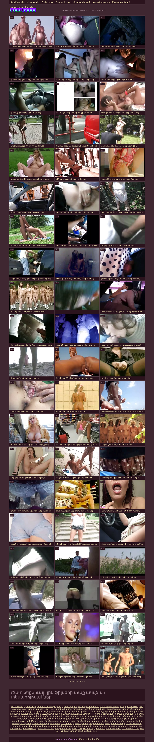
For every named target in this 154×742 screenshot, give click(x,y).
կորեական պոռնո (115, 711)
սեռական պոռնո (26, 719)
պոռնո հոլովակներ (95, 709)
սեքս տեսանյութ (97, 716)
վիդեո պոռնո (72, 711)
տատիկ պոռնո (100, 721)
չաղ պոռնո (94, 719)
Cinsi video (50, 709)
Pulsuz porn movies (130, 728)
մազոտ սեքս (118, 724)
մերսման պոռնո (90, 726)
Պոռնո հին (16, 728)
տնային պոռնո (20, 726)
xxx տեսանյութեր (110, 719)
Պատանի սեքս (63, 2)
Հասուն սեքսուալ (101, 2)
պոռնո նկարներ (117, 721)
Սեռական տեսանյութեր (113, 707)
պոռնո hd (41, 719)
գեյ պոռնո (108, 714)
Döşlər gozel (91, 731)
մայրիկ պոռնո (114, 716)
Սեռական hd (33, 2)
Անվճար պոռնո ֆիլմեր (73, 731)
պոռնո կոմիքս (70, 707)
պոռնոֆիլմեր (134, 721)
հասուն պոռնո (134, 724)
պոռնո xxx (85, 711)
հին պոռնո (81, 719)
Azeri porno (77, 728)
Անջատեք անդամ (121, 2)
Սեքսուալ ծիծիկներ (94, 728)
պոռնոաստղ (18, 711)
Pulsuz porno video (46, 728)
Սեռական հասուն (81, 2)
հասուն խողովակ (74, 709)
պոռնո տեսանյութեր (130, 726)
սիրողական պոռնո (99, 724)
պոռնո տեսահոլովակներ (61, 719)
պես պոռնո (57, 711)
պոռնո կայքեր (36, 709)
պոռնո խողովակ (109, 726)
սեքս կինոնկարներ (88, 707)
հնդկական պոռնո (71, 726)
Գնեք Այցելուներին (89, 739)
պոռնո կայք (97, 711)
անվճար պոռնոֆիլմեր (38, 711)
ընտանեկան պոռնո (30, 714)
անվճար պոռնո (35, 721)
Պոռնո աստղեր (53, 721)
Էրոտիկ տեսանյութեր (49, 707)
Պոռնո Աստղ (84, 721)
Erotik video (132, 707)
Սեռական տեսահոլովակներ (44, 726)
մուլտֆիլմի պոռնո (133, 716)
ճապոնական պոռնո (118, 709)
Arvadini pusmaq (30, 728)
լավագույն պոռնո (80, 714)
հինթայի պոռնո (61, 714)
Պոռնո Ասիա (47, 2)
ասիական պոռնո (124, 714)
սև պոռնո (47, 714)
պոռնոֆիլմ (30, 707)
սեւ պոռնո (135, 709)
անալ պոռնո (69, 721)
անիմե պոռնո (41, 716)
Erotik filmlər (17, 707)
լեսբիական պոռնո (60, 716)
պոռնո (59, 709)
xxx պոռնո (96, 714)
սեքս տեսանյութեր (22, 7)
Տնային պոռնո (17, 2)
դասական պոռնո (21, 724)
